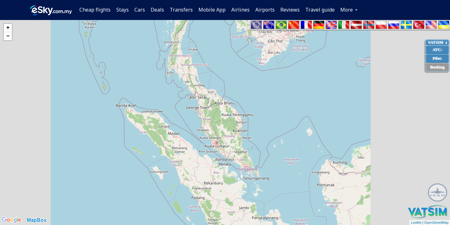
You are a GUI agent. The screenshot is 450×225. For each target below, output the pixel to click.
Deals (157, 9)
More (346, 9)
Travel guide (320, 9)
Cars (139, 9)
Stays (122, 9)
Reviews (290, 9)
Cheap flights (95, 9)
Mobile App (212, 9)
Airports (265, 9)
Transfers (181, 9)
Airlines (240, 9)
